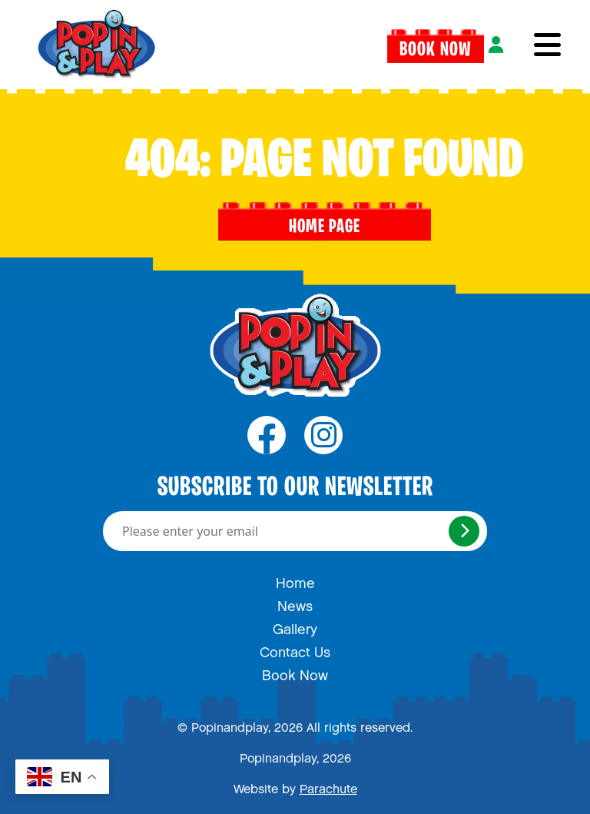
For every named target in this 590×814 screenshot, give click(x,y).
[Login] (496, 44)
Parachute (328, 786)
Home (295, 579)
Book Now (435, 45)
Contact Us (295, 649)
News (295, 603)
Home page (325, 221)
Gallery (295, 626)
